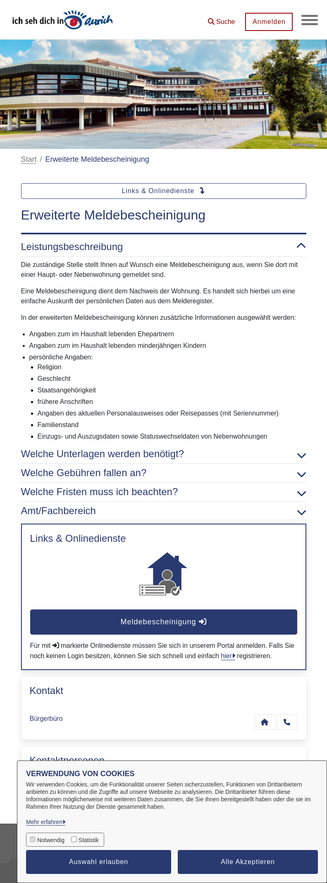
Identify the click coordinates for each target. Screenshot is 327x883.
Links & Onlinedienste (163, 190)
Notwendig (50, 840)
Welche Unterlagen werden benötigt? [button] (163, 454)
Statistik (89, 840)
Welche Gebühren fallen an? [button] (163, 473)
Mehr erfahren (44, 822)
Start (29, 159)
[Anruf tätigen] (287, 722)
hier (226, 655)
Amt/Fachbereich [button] (163, 511)
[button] (221, 19)
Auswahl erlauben (98, 861)
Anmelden (268, 21)
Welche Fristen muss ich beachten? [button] (163, 492)
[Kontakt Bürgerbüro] (265, 722)
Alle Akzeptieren (248, 861)
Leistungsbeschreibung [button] (163, 247)
